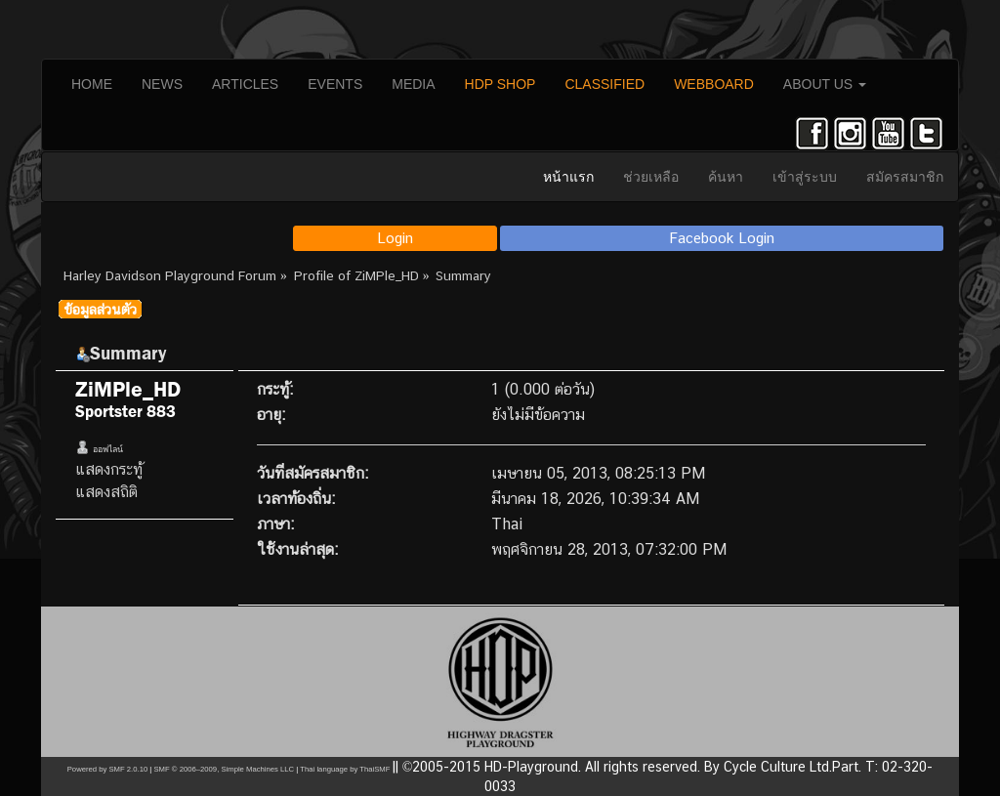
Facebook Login (722, 238)
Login (395, 238)
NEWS (162, 84)
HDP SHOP (500, 84)
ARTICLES (245, 84)
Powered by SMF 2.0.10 (107, 769)
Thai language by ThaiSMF (345, 769)
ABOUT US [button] (824, 84)
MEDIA (413, 84)
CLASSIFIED (604, 84)
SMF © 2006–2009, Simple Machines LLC (223, 769)
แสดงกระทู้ (109, 469)
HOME (91, 84)
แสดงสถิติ (106, 491)
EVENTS (335, 84)
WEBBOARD (714, 84)
